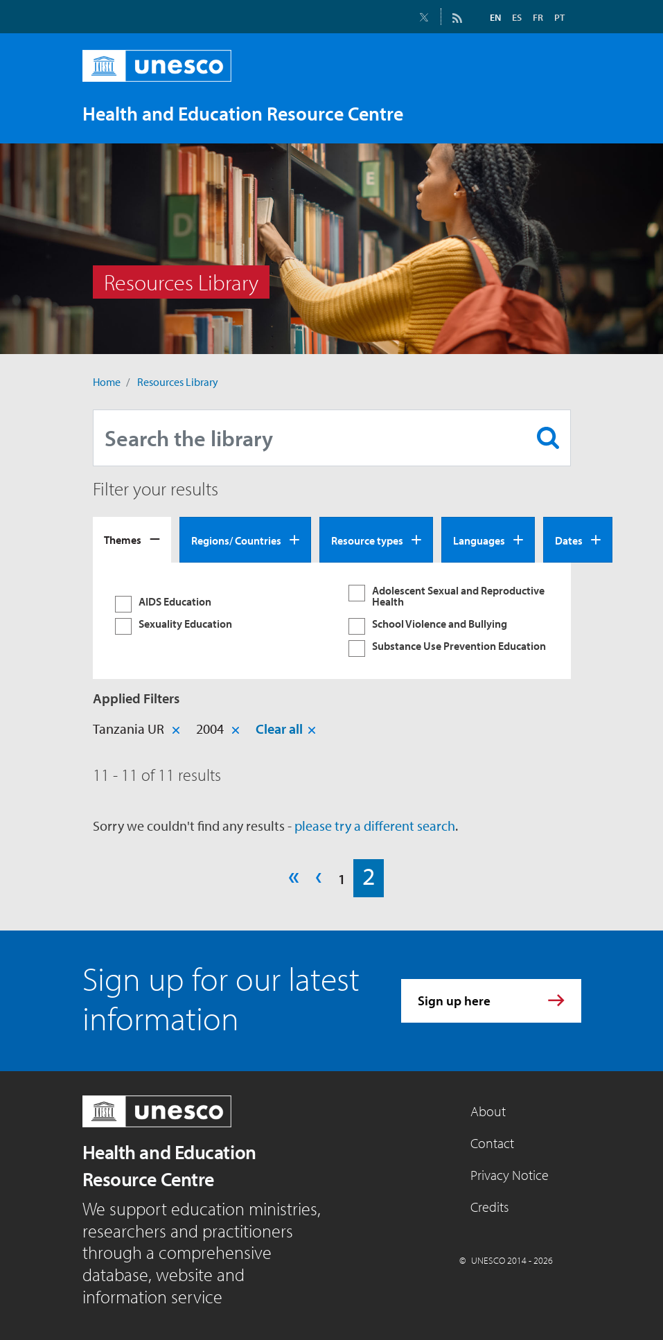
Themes (122, 540)
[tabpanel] (332, 621)
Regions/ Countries (236, 540)
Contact (492, 1143)
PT (559, 17)
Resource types (367, 540)
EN (495, 17)
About (488, 1111)
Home (107, 382)
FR (538, 17)
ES (517, 17)
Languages (479, 540)
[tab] (132, 540)
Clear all (279, 728)
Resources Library (177, 382)
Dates (569, 540)
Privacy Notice (509, 1174)
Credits (489, 1206)
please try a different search (374, 825)
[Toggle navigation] (556, 113)
